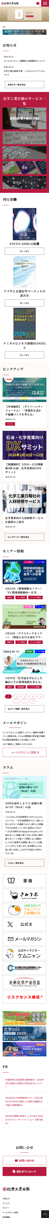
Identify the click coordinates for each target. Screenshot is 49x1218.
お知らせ (6, 1198)
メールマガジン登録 (10, 1212)
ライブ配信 (21, 597)
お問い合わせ (38, 3)
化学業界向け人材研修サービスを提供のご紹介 (24, 520)
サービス (6, 1203)
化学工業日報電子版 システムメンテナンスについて (24, 72)
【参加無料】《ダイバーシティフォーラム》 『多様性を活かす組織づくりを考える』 (24, 410)
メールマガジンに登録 (23, 752)
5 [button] (40, 696)
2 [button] (16, 696)
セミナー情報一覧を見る (19, 708)
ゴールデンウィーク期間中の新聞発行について (24, 60)
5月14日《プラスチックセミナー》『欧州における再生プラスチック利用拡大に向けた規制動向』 (24, 635)
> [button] (24, 701)
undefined (4, 14)
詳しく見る (24, 251)
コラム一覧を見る (16, 862)
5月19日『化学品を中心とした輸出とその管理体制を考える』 (24, 680)
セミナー (6, 1207)
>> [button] (33, 701)
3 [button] (24, 696)
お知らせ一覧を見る (17, 84)
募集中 (9, 597)
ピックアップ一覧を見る (18, 537)
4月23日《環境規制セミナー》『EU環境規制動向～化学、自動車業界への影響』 (24, 590)
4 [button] (32, 696)
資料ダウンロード (26, 1171)
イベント (10, 424)
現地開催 (21, 687)
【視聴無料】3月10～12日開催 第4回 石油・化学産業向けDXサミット (24, 468)
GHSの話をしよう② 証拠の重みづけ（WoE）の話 (23, 805)
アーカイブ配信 (35, 597)
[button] (45, 3)
